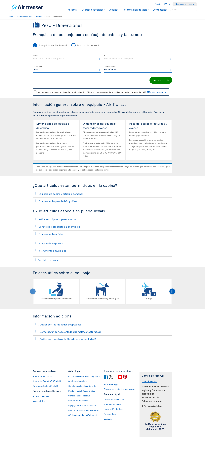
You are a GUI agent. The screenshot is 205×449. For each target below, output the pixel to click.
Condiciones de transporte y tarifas (84, 375)
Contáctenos (159, 9)
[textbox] (67, 58)
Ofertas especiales (92, 9)
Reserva (71, 9)
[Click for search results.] (194, 9)
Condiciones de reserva (79, 395)
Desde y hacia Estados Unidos (81, 390)
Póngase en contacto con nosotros (119, 388)
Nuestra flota (110, 413)
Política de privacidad (78, 400)
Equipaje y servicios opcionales (82, 405)
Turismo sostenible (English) (45, 385)
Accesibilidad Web (41, 395)
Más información (155, 91)
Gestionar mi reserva (184, 4)
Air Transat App (110, 383)
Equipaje (108, 418)
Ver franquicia (161, 80)
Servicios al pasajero (77, 380)
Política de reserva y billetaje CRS (83, 409)
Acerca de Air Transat (42, 375)
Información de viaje (135, 9)
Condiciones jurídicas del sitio (82, 385)
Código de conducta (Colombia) (82, 414)
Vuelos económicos (112, 403)
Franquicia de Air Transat (52, 45)
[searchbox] (183, 9)
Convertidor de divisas (114, 399)
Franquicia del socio (89, 45)
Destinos (113, 9)
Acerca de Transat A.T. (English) (47, 380)
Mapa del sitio (39, 400)
